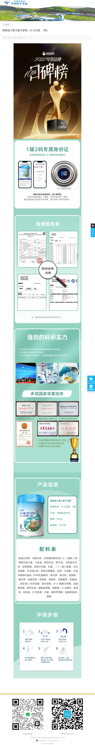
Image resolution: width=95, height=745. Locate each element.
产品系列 (7, 25)
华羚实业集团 (46, 737)
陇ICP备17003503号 (58, 737)
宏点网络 (51, 743)
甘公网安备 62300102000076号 (47, 741)
